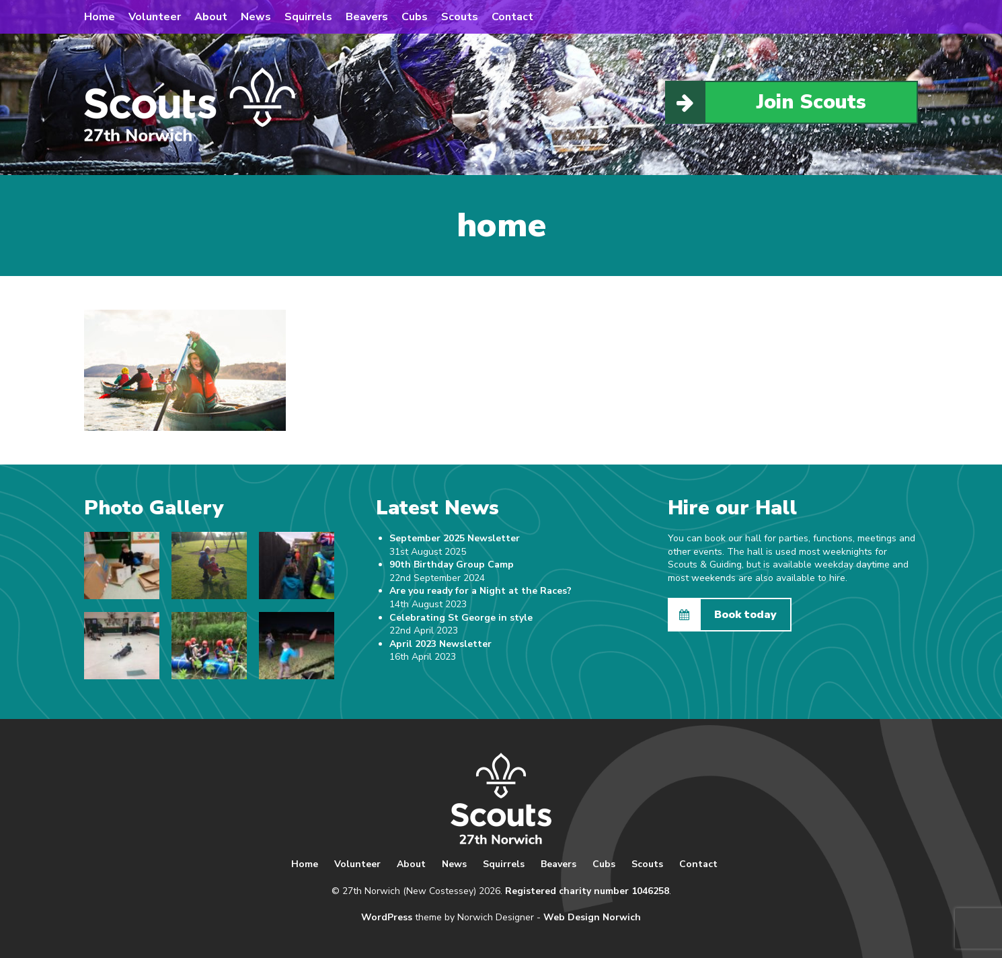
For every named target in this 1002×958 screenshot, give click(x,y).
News (256, 16)
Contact (512, 16)
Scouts (459, 16)
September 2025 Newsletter (454, 538)
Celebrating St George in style (461, 617)
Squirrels (308, 16)
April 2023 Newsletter (440, 644)
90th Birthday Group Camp (451, 564)
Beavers (367, 16)
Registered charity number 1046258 (587, 891)
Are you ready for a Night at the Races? (480, 590)
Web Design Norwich (592, 917)
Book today (723, 614)
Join (766, 102)
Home (99, 16)
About (210, 16)
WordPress (386, 917)
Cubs (414, 16)
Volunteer (154, 16)
